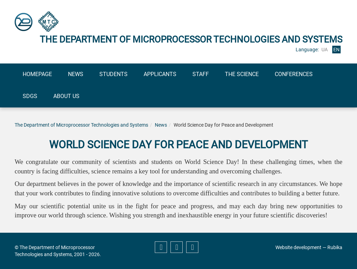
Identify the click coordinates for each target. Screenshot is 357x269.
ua (324, 49)
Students (113, 74)
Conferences (294, 74)
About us (66, 96)
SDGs (30, 96)
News (75, 74)
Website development (298, 247)
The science (242, 74)
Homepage (37, 74)
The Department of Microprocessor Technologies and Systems (81, 125)
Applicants (160, 74)
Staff (200, 74)
